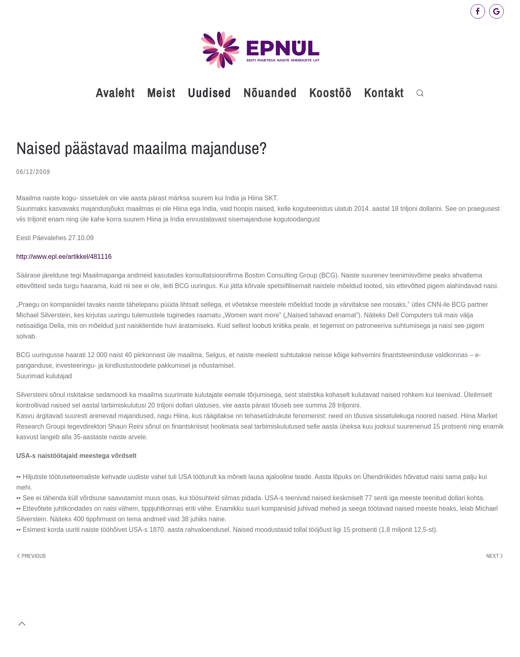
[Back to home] (260, 50)
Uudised (209, 93)
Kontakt (384, 93)
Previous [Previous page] (31, 555)
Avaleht (115, 93)
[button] (420, 93)
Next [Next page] (494, 555)
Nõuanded (270, 93)
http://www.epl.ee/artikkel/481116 (64, 256)
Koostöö (330, 93)
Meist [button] (161, 93)
